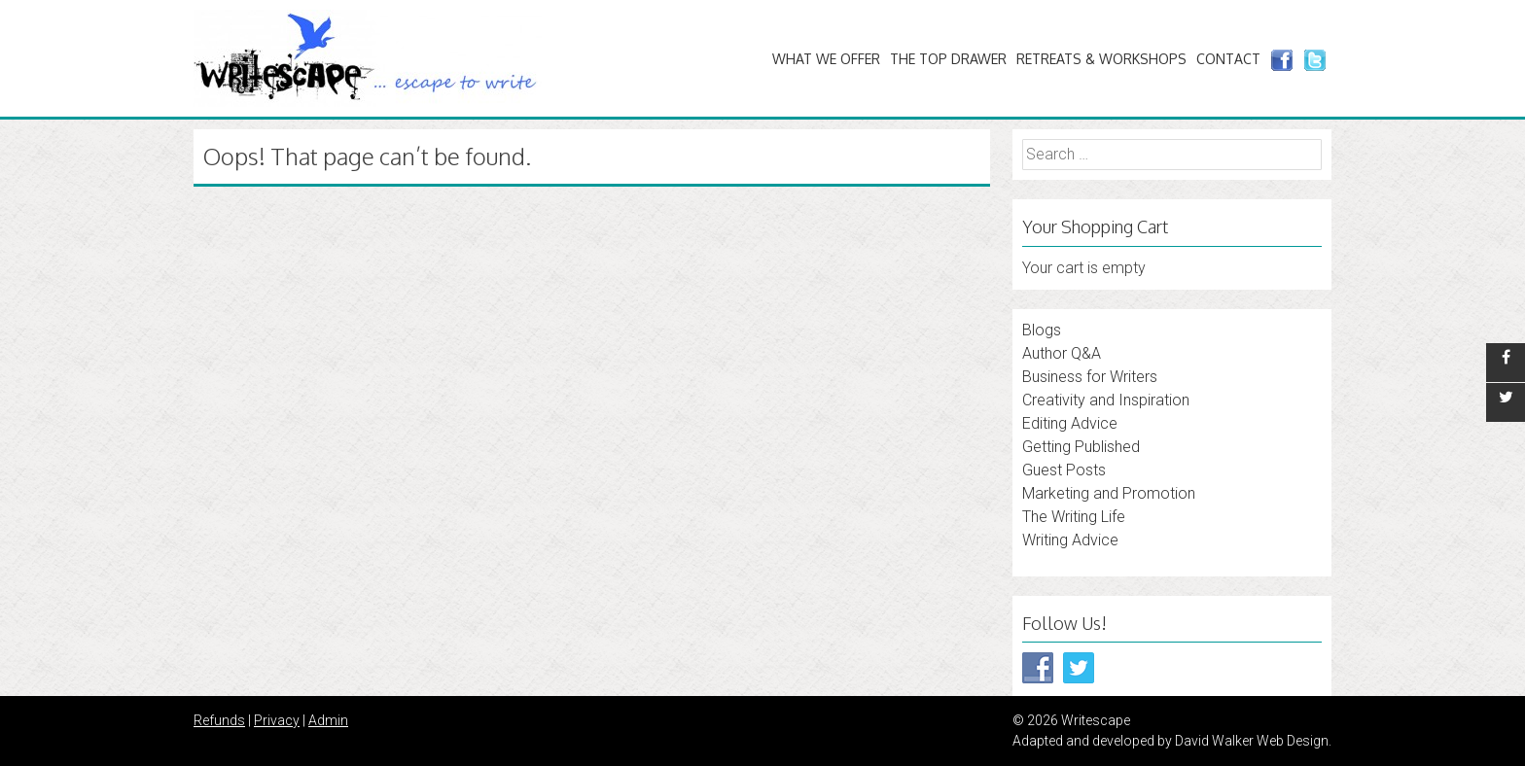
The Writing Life (1073, 516)
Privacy (277, 720)
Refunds (219, 720)
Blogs (1041, 330)
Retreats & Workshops (1101, 59)
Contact (1228, 59)
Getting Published (1081, 446)
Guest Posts (1064, 470)
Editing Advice (1069, 423)
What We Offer (826, 59)
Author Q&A (1061, 353)
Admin (328, 720)
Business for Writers (1089, 376)
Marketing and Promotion (1108, 493)
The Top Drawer (948, 59)
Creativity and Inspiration (1105, 400)
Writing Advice (1070, 540)
